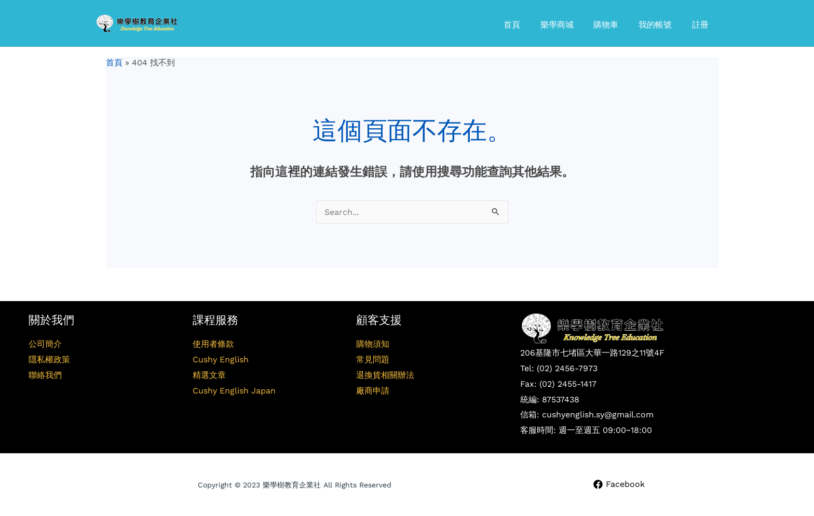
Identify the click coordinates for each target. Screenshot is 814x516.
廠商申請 (372, 391)
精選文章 (209, 375)
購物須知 (372, 344)
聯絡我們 (45, 375)
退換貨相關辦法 (385, 375)
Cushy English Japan (234, 391)
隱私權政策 (49, 359)
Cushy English (221, 359)
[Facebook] (619, 484)
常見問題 (372, 359)
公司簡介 (45, 344)
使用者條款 (213, 344)
